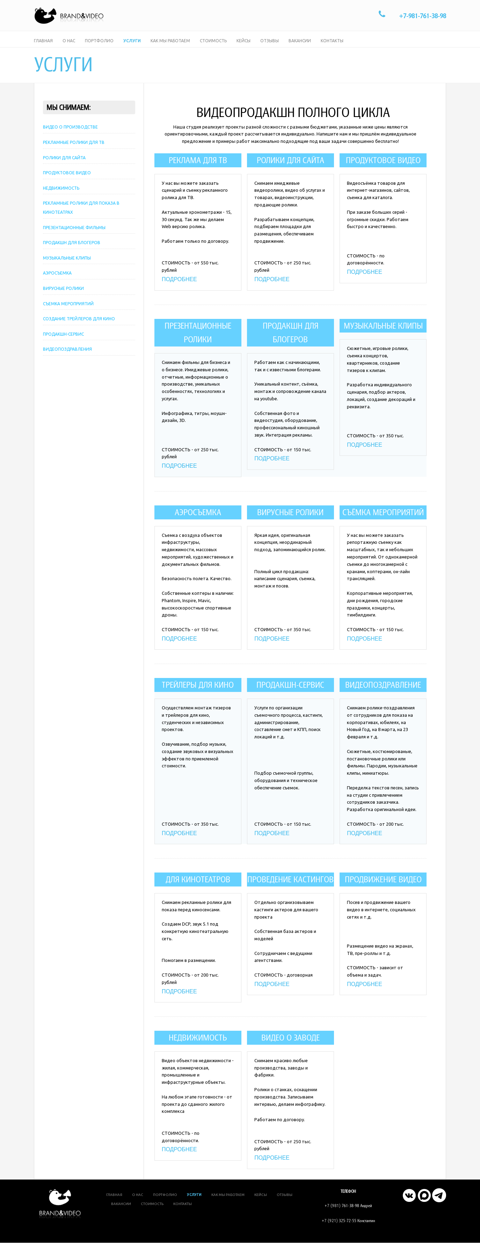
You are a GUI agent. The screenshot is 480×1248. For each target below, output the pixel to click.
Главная (43, 45)
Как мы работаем (170, 45)
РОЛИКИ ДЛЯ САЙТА (64, 167)
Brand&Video (289, 1236)
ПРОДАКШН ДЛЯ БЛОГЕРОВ (71, 252)
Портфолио (99, 45)
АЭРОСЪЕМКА (57, 282)
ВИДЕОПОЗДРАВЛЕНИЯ (67, 358)
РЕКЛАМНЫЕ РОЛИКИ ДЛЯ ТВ (73, 151)
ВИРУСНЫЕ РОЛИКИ (63, 297)
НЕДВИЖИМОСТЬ (61, 197)
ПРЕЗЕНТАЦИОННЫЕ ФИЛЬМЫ (74, 236)
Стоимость (213, 45)
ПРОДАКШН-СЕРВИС (63, 343)
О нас (69, 45)
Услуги (132, 45)
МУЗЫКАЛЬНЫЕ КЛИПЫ (67, 267)
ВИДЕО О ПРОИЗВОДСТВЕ (70, 136)
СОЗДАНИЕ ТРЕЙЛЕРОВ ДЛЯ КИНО (79, 328)
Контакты (332, 45)
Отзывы (269, 45)
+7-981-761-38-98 (422, 16)
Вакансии (300, 45)
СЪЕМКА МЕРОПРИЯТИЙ (68, 313)
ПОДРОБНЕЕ (179, 285)
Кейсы (243, 45)
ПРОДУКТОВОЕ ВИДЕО (67, 182)
